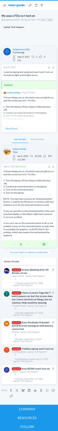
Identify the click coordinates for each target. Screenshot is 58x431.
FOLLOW (27, 427)
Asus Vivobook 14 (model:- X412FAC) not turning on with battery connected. (32, 325)
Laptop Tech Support (35, 276)
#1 (53, 67)
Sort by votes (37, 139)
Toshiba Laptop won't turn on (38, 348)
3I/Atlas (15, 332)
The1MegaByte (19, 352)
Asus (43, 20)
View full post (11, 128)
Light (50, 20)
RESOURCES (27, 418)
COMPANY (27, 409)
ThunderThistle (19, 306)
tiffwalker (19, 339)
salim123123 (18, 276)
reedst (15, 371)
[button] (5, 5)
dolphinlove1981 (12, 20)
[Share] (49, 67)
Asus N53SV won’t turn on (36, 368)
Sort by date (20, 139)
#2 (53, 167)
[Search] (53, 5)
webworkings (14, 92)
